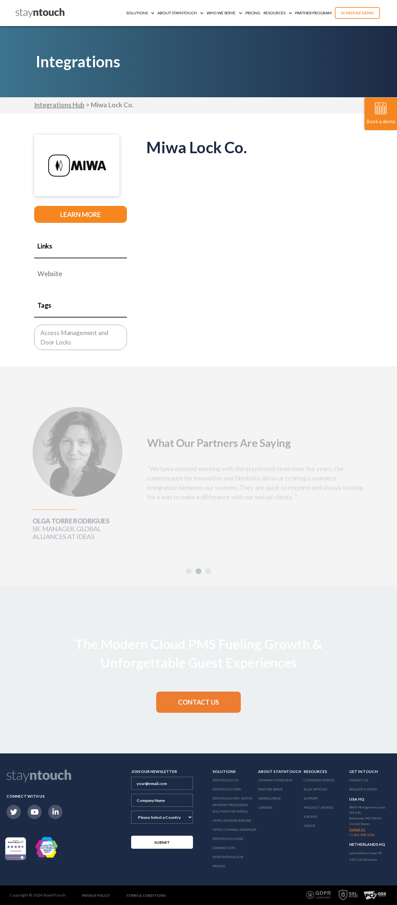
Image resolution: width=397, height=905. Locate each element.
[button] (198, 571)
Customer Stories (319, 780)
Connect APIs (223, 848)
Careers (265, 807)
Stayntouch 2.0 (225, 780)
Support (311, 798)
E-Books (310, 816)
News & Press (269, 798)
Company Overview (275, 780)
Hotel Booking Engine (231, 820)
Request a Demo (363, 789)
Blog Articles (315, 789)
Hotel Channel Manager (234, 829)
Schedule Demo (357, 12)
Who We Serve (224, 12)
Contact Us (358, 780)
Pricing (252, 12)
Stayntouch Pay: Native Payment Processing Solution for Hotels (232, 804)
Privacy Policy (96, 895)
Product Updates (318, 807)
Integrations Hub (59, 105)
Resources (278, 12)
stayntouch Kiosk (227, 839)
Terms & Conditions (146, 895)
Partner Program (313, 12)
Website (49, 273)
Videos (309, 826)
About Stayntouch (180, 12)
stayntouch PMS (226, 789)
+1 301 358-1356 (362, 835)
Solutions (140, 12)
